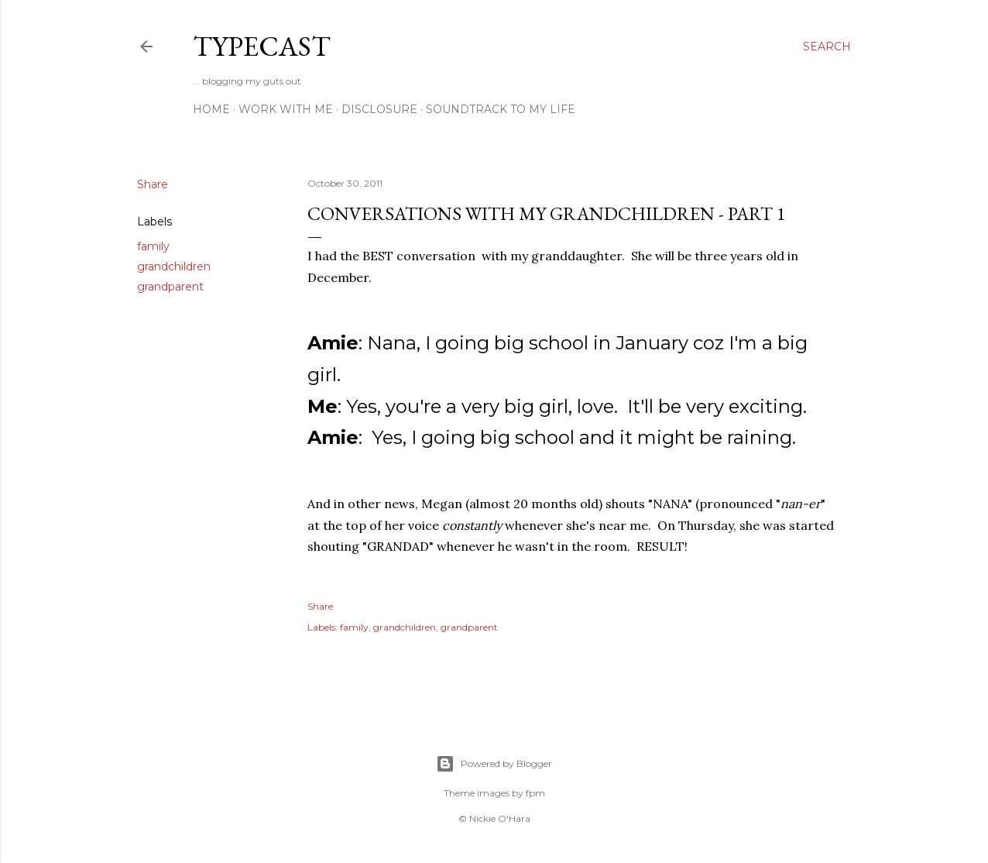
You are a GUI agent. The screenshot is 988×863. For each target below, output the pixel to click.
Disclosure (379, 109)
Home (211, 109)
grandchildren (174, 266)
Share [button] (152, 184)
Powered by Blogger (494, 764)
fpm (535, 793)
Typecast (262, 46)
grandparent (170, 287)
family (153, 246)
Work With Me (285, 109)
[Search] (827, 46)
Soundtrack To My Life (500, 109)
